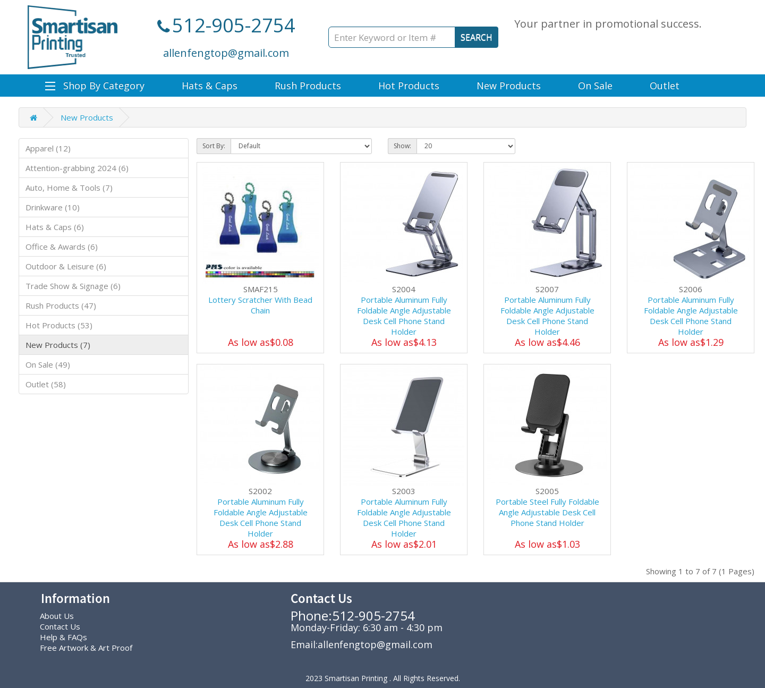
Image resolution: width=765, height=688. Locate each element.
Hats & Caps (209, 85)
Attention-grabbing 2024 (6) (77, 168)
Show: (402, 145)
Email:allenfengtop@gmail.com (361, 644)
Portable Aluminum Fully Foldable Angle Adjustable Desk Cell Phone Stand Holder (404, 315)
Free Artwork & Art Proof (86, 647)
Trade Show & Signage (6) (73, 286)
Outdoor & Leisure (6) (66, 266)
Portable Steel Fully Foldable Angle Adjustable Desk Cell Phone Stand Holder (547, 512)
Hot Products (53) (59, 325)
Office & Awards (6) (62, 246)
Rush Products (308, 85)
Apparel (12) (48, 148)
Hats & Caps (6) (55, 227)
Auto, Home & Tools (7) (69, 187)
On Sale (595, 85)
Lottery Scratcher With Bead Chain (260, 305)
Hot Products (408, 85)
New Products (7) (58, 344)
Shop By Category (94, 85)
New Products (509, 85)
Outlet (664, 85)
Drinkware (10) (53, 207)
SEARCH (476, 37)
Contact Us (60, 626)
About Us (57, 615)
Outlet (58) (46, 384)
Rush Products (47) (61, 305)
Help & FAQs (63, 637)
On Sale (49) (48, 364)
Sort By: (213, 145)
